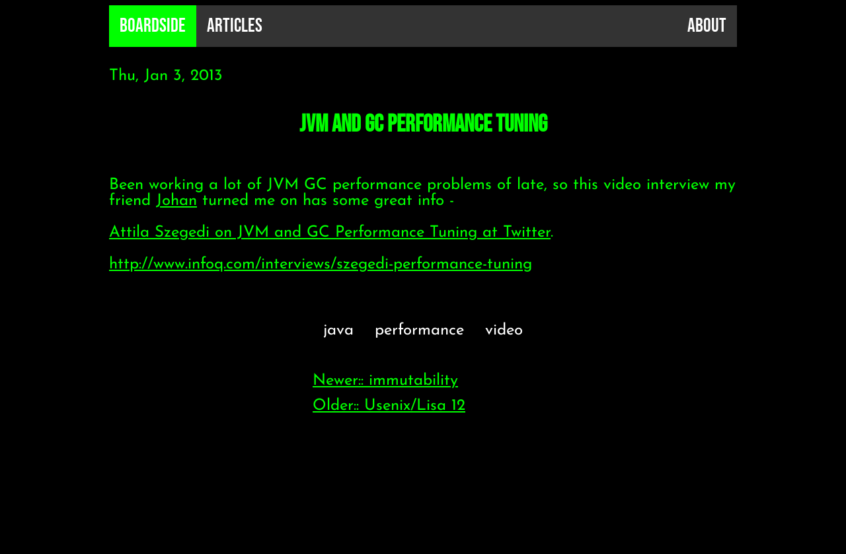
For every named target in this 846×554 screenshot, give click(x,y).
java (338, 330)
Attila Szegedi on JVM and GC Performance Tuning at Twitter (330, 233)
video (504, 330)
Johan (176, 201)
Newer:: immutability (385, 381)
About (706, 26)
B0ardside (153, 26)
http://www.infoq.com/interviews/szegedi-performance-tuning (320, 264)
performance (419, 330)
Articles (234, 26)
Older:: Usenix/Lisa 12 (389, 406)
